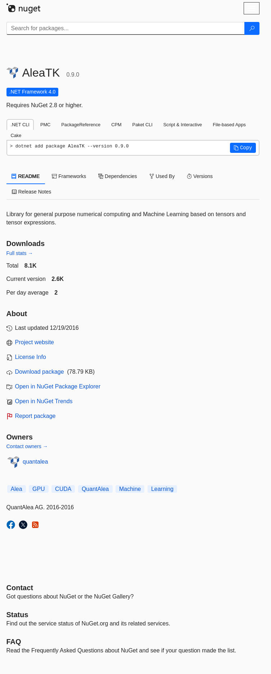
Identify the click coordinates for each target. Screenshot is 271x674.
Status (17, 615)
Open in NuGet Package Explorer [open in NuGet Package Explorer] (57, 386)
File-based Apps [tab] (229, 124)
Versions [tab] (200, 176)
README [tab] (26, 176)
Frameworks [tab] (69, 176)
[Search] (251, 28)
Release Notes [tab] (31, 191)
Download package (39, 372)
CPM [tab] (116, 124)
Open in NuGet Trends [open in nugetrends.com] (44, 401)
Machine (130, 489)
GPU (38, 489)
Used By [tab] (162, 176)
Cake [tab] (16, 135)
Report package (35, 416)
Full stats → (19, 253)
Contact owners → (27, 446)
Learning (162, 489)
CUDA (63, 489)
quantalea (35, 462)
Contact (19, 588)
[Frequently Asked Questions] (13, 642)
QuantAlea (95, 489)
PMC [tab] (45, 124)
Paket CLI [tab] (142, 124)
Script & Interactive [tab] (182, 124)
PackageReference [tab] (80, 124)
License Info (30, 357)
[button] (243, 148)
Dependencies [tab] (117, 176)
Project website (34, 342)
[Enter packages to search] (125, 28)
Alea (16, 489)
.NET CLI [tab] (20, 124)
